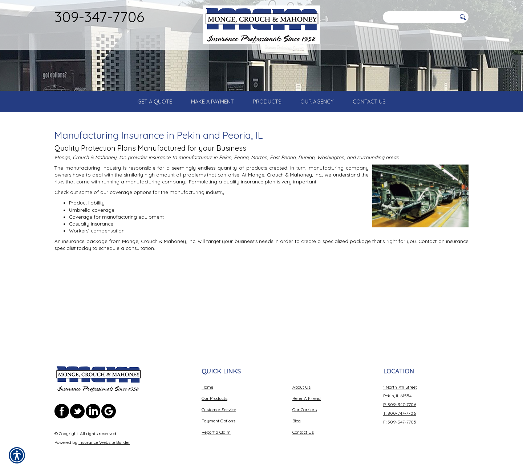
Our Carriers (304, 409)
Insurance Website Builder (104, 442)
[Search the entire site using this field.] (419, 17)
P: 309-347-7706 (399, 404)
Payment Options (218, 421)
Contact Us (303, 432)
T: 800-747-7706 (399, 413)
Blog (296, 421)
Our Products (214, 398)
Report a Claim (216, 432)
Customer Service (219, 409)
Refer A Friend (306, 398)
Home (207, 387)
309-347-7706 (99, 17)
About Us (301, 387)
